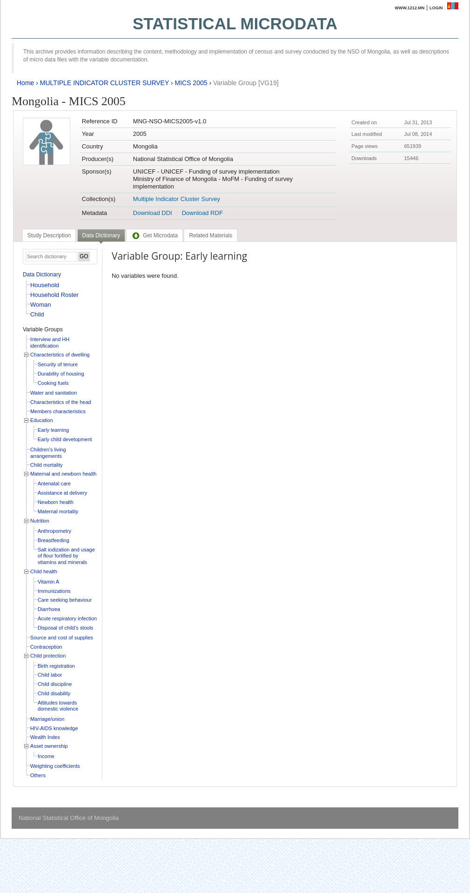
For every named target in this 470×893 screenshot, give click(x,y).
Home (25, 83)
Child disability (54, 693)
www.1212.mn (409, 8)
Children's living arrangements (48, 453)
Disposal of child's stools (66, 628)
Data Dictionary (42, 274)
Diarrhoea (49, 609)
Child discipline (55, 684)
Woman (40, 304)
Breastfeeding (53, 540)
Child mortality (46, 465)
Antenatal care (54, 483)
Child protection (48, 655)
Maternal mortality (58, 511)
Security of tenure (58, 364)
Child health (43, 571)
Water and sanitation (53, 393)
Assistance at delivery (62, 493)
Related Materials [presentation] (210, 235)
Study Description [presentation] (49, 235)
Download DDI (152, 212)
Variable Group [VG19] (246, 83)
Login (436, 8)
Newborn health (56, 502)
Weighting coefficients (55, 766)
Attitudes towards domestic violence (58, 706)
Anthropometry (54, 531)
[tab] (49, 235)
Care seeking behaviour (65, 600)
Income (46, 756)
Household (44, 285)
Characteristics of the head (60, 402)
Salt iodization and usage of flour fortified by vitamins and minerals (66, 556)
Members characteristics (58, 411)
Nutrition (39, 521)
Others (38, 775)
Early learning (53, 430)
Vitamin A (48, 581)
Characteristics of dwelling (60, 354)
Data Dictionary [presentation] (101, 235)
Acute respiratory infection (67, 618)
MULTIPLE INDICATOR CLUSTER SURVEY (104, 83)
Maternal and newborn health (63, 474)
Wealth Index (45, 737)
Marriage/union (47, 719)
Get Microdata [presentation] (154, 235)
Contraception (46, 647)
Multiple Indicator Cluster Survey (176, 198)
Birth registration (56, 666)
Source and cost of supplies (61, 637)
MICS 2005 (191, 83)
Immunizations (54, 591)
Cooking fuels (53, 383)
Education (41, 420)
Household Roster (54, 294)
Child (37, 314)
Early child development (65, 439)
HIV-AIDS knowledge (54, 728)
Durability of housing (61, 373)
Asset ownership (49, 746)
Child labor (50, 675)
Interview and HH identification (49, 342)
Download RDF (202, 212)
